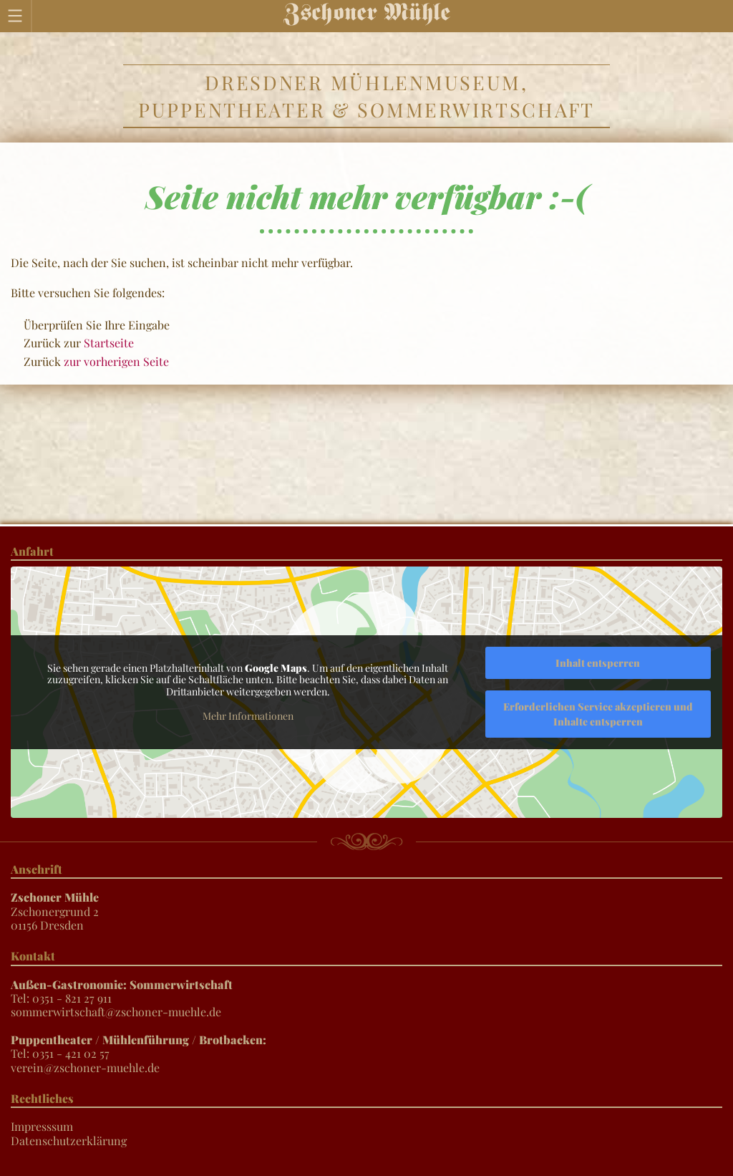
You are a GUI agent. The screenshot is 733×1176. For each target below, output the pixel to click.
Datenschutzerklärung (69, 1140)
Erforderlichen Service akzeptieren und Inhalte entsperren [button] (598, 714)
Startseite (109, 342)
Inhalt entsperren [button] (597, 663)
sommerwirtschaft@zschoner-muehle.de (116, 1011)
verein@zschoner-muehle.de (85, 1067)
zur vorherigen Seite (116, 361)
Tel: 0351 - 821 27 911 (122, 991)
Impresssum (42, 1126)
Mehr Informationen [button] (248, 716)
